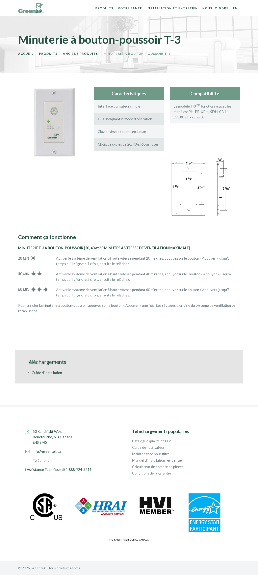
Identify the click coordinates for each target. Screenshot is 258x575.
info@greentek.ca (47, 451)
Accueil (26, 53)
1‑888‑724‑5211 (78, 469)
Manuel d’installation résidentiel (157, 460)
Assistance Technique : (45, 469)
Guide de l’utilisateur (148, 447)
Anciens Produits (80, 53)
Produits (48, 53)
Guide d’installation (47, 372)
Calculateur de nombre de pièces (157, 466)
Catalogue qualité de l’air (151, 441)
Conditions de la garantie (151, 473)
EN (235, 8)
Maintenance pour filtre (151, 454)
